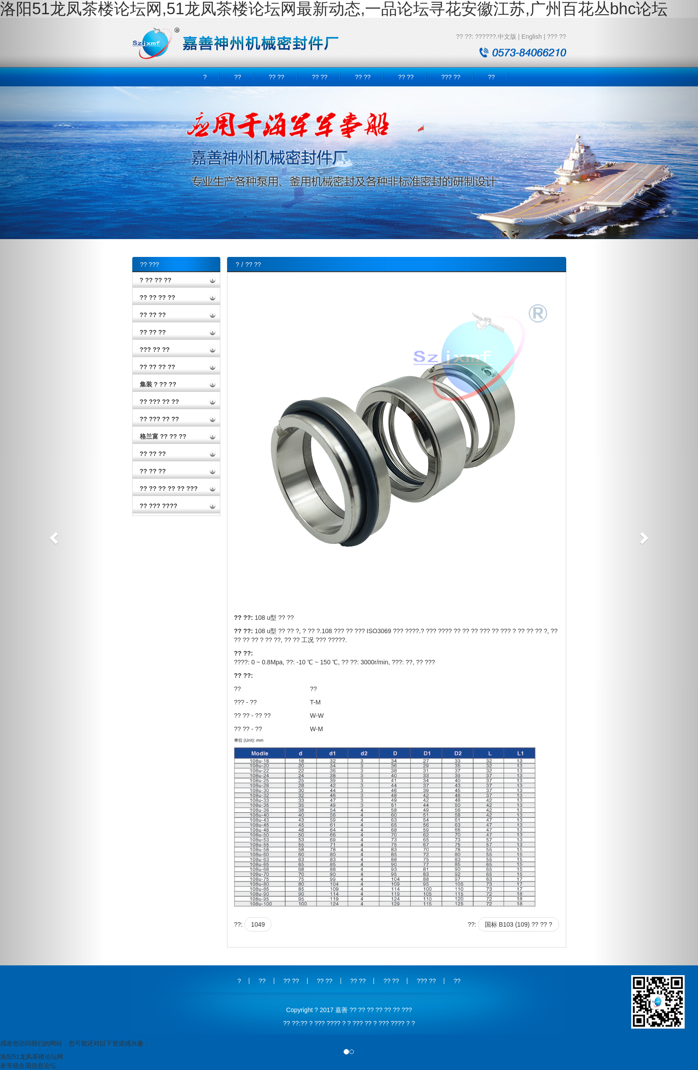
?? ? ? (406, 1023)
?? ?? (276, 77)
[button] (52, 535)
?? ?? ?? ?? (157, 297)
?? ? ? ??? (348, 1023)
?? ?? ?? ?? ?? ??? (169, 488)
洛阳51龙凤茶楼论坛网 (31, 1056)
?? (237, 77)
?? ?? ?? (153, 314)
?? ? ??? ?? (316, 1023)
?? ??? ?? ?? (159, 401)
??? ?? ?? (155, 349)
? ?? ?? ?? (156, 280)
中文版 (507, 36)
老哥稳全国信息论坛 (28, 1065)
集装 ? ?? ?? (158, 384)
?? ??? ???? (159, 505)
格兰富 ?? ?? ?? (163, 436)
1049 (258, 924)
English (531, 36)
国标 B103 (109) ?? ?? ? (518, 924)
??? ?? (556, 36)
